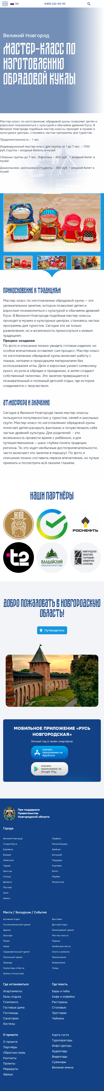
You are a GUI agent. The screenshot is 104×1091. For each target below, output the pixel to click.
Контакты (10, 1058)
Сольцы (7, 876)
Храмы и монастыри (13, 973)
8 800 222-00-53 (54, 3)
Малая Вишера (60, 844)
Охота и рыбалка (61, 951)
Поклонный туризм (12, 957)
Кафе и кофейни (63, 996)
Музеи (6, 941)
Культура (7, 935)
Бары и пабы (61, 991)
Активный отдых (11, 919)
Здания (6, 930)
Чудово (6, 865)
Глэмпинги (10, 1002)
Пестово (7, 887)
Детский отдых (59, 924)
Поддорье (57, 860)
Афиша (8, 1074)
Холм (5, 892)
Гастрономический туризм (16, 924)
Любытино (8, 860)
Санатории (10, 1018)
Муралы (56, 941)
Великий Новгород (12, 838)
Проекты (9, 1063)
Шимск (6, 898)
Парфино (56, 838)
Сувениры (59, 1062)
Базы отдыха (12, 996)
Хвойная (56, 849)
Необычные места (61, 946)
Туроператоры (62, 1040)
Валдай (7, 854)
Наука (6, 946)
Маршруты (10, 1069)
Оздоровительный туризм (16, 951)
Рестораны (60, 1002)
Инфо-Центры (62, 1046)
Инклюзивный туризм (63, 930)
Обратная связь (14, 1052)
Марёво (56, 876)
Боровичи (8, 849)
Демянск (7, 882)
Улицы (55, 968)
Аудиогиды (59, 1051)
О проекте (10, 1042)
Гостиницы (10, 1013)
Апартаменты (12, 991)
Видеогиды (59, 1056)
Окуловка (57, 865)
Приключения (59, 957)
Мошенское (58, 882)
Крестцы (7, 871)
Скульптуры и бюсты (13, 968)
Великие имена (62, 1067)
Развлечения (58, 962)
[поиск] (88, 3)
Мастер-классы (60, 935)
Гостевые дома (14, 1007)
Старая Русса (10, 844)
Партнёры (10, 1047)
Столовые (59, 1007)
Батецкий (57, 854)
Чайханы (58, 1018)
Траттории (59, 1013)
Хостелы (9, 1024)
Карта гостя (60, 1035)
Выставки (57, 919)
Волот (55, 871)
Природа (7, 962)
